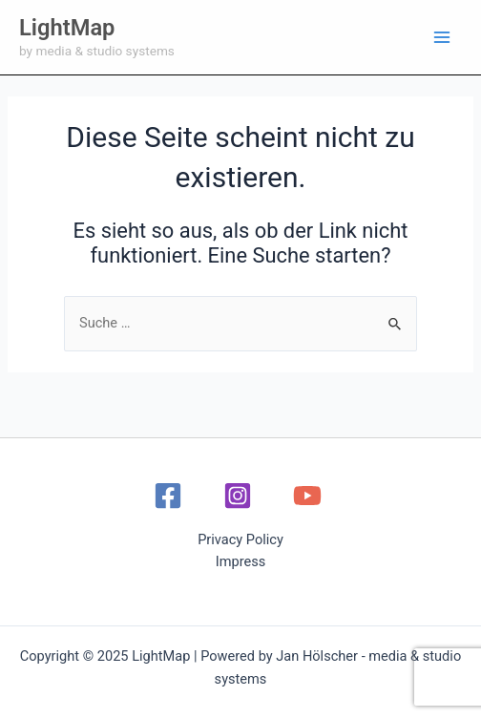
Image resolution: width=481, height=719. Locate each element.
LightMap (67, 27)
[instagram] (240, 495)
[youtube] (310, 495)
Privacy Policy (240, 539)
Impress (241, 561)
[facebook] (172, 495)
